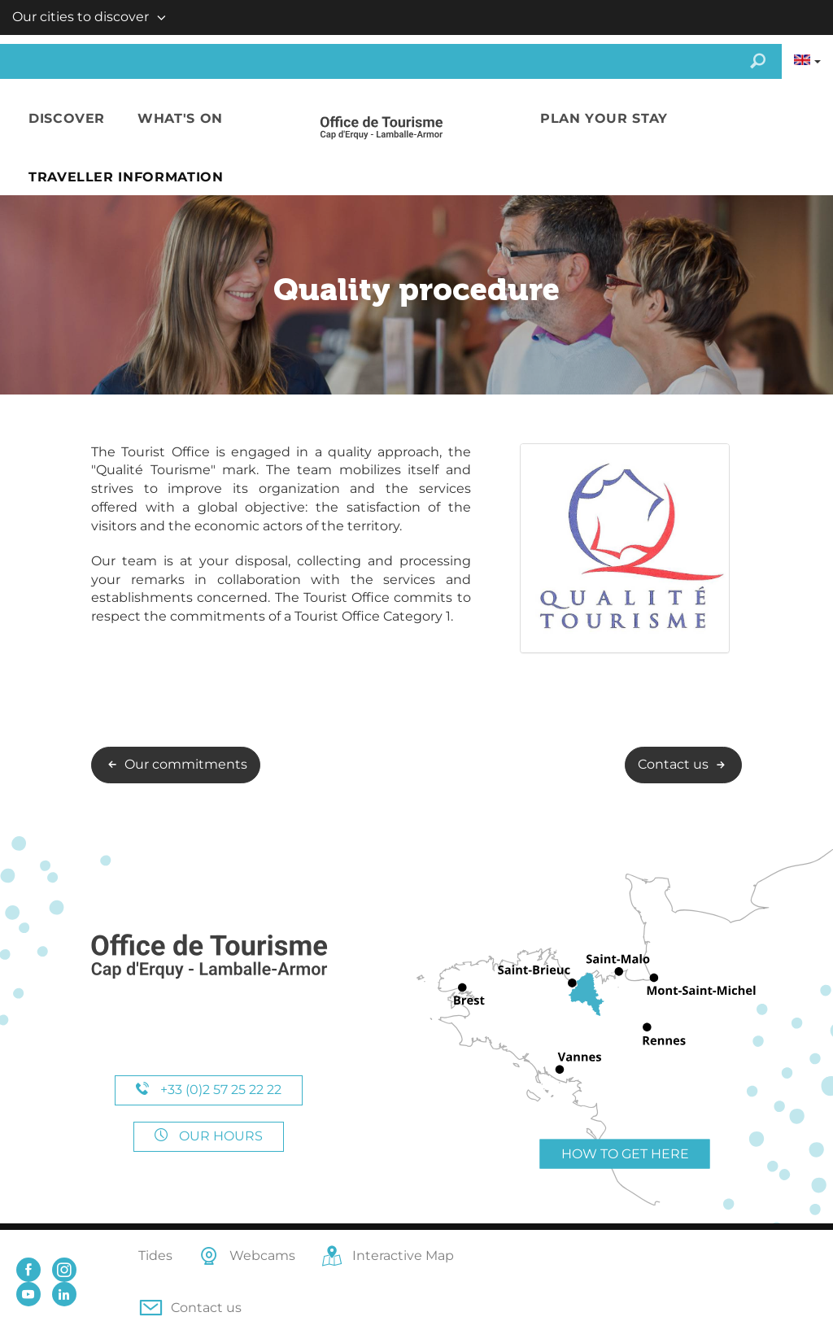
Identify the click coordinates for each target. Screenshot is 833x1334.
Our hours (209, 1136)
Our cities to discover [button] (80, 16)
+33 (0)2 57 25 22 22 (208, 1089)
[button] (66, 119)
